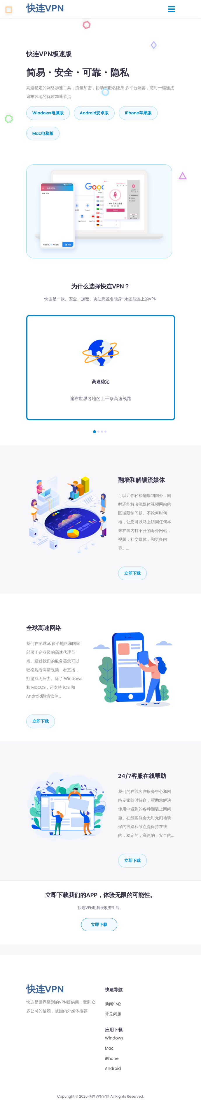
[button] (94, 431)
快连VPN (45, 8)
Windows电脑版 (48, 113)
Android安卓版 (94, 113)
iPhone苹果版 (138, 113)
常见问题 (113, 1014)
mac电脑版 (43, 133)
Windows (114, 1038)
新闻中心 (113, 1004)
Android (113, 1068)
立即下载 (132, 573)
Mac (109, 1048)
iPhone (112, 1058)
